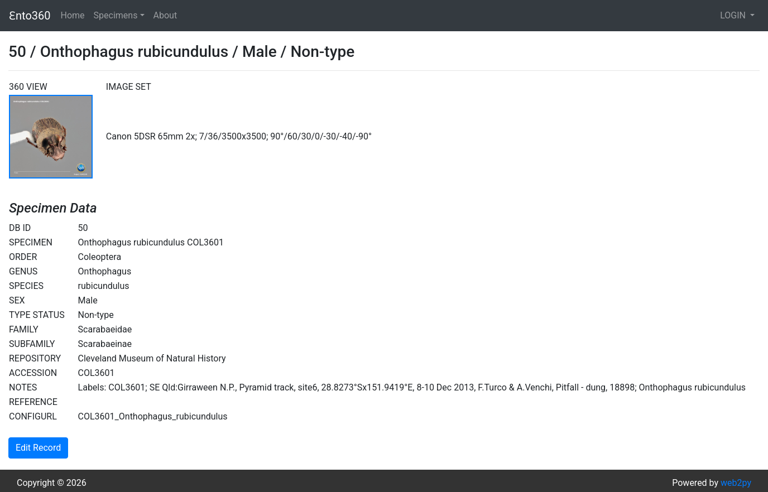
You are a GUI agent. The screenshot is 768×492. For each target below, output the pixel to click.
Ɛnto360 (30, 15)
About (165, 15)
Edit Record (38, 447)
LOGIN (734, 15)
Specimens (116, 15)
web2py (736, 482)
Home (73, 15)
